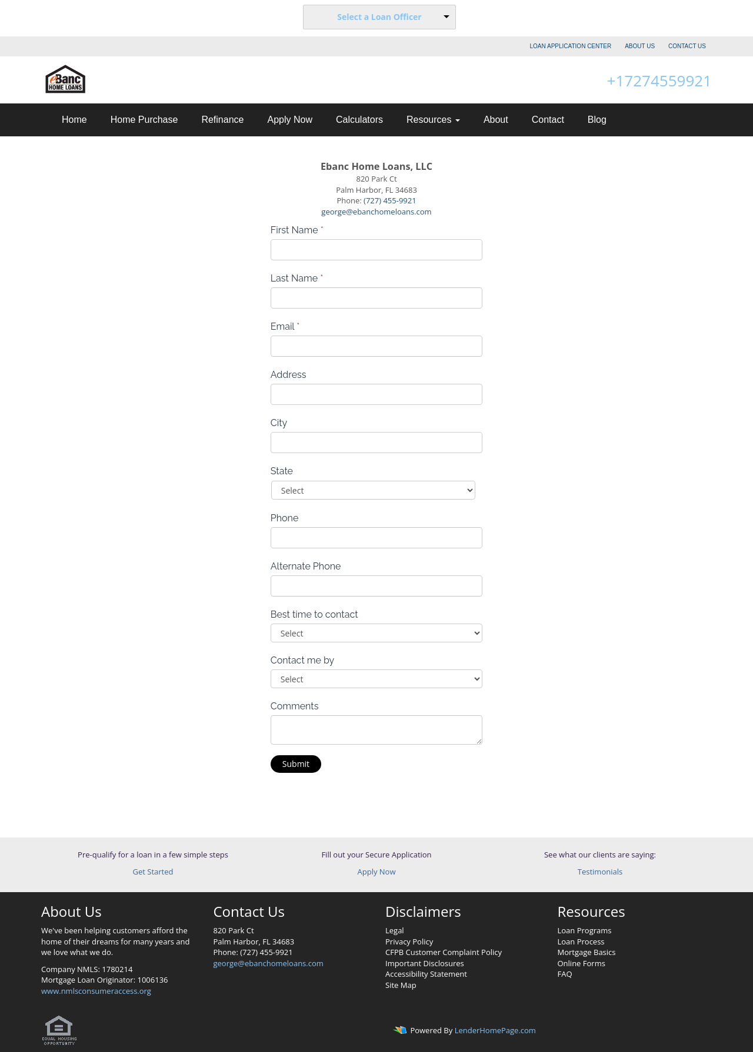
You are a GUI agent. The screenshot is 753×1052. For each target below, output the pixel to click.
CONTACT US (687, 46)
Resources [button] (433, 120)
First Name (297, 230)
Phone (285, 518)
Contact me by (302, 660)
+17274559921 (659, 80)
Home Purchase (144, 120)
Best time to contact (314, 614)
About (496, 120)
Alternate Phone (306, 566)
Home (74, 120)
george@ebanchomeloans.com (376, 211)
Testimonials (600, 871)
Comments (295, 706)
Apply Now (289, 120)
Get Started (153, 871)
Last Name (297, 278)
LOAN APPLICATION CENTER (571, 46)
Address (288, 374)
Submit (295, 763)
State (282, 471)
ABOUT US (640, 46)
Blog (597, 120)
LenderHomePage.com (495, 1031)
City (279, 422)
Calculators (359, 120)
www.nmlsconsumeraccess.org (96, 991)
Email (285, 326)
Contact (548, 120)
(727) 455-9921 (390, 200)
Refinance (222, 120)
